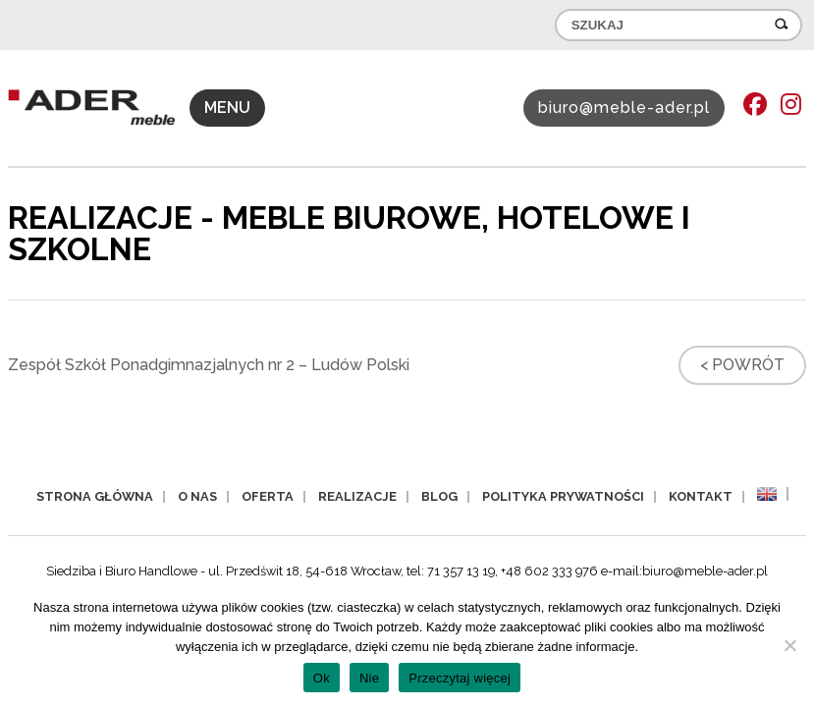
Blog (439, 496)
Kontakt (701, 496)
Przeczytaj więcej (459, 678)
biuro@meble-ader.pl (624, 107)
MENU (227, 107)
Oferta (268, 496)
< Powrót (742, 364)
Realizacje (357, 496)
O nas (197, 496)
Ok (321, 678)
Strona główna (94, 496)
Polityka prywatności (563, 496)
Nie (369, 678)
